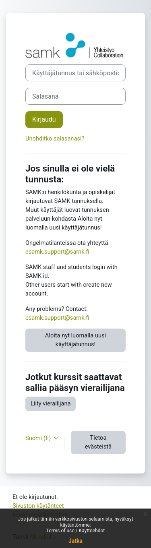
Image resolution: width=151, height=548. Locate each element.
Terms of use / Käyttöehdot (75, 531)
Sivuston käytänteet (38, 505)
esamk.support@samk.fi (57, 251)
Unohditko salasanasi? (54, 138)
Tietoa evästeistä (98, 442)
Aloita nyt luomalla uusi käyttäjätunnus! (75, 340)
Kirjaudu (44, 119)
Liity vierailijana (50, 403)
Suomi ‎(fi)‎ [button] (38, 438)
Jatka (75, 541)
